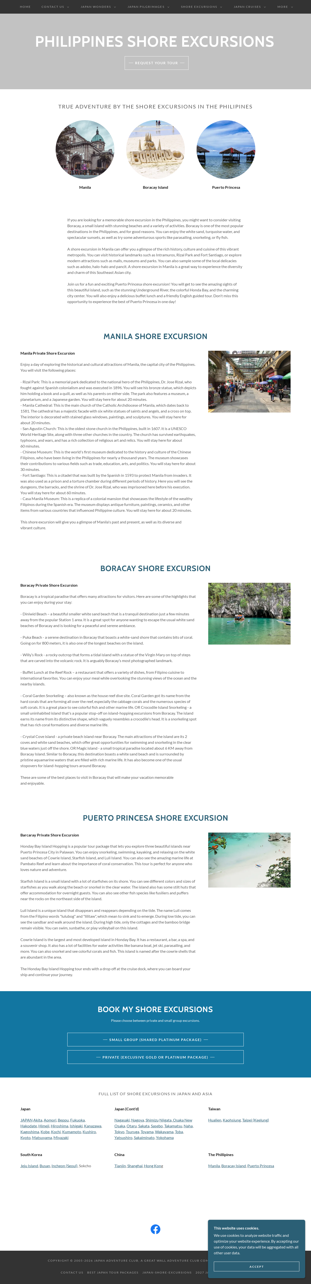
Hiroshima (59, 1125)
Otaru (132, 1125)
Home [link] (25, 7)
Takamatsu (173, 1125)
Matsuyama (42, 1137)
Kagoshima (29, 1131)
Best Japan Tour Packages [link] (112, 1272)
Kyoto (25, 1137)
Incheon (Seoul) (65, 1165)
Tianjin (120, 1165)
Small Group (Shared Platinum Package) (155, 1040)
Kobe (45, 1131)
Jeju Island (29, 1165)
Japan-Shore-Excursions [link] (167, 1272)
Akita (37, 1120)
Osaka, (120, 1125)
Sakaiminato (144, 1137)
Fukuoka (77, 1120)
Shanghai (135, 1165)
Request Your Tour (156, 63)
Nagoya (137, 1120)
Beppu (63, 1120)
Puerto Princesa (260, 1165)
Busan (45, 1165)
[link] (155, 1230)
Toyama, (147, 1131)
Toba (179, 1131)
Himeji (43, 1125)
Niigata (165, 1120)
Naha (188, 1125)
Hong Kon (152, 1165)
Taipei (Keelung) (255, 1120)
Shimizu (152, 1120)
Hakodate (28, 1125)
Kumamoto (71, 1131)
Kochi (56, 1131)
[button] (54, 7)
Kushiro (89, 1131)
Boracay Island (233, 1165)
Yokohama (165, 1137)
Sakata (143, 1125)
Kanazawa (92, 1125)
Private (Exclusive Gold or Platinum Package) (155, 1057)
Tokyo (119, 1131)
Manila (214, 1165)
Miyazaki (61, 1137)
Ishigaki (76, 1125)
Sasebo (157, 1125)
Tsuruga (132, 1131)
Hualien (214, 1120)
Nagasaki (122, 1120)
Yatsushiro (123, 1137)
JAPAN (26, 1120)
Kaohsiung (232, 1120)
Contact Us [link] (72, 1272)
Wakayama (164, 1131)
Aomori (50, 1120)
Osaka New (182, 1120)
